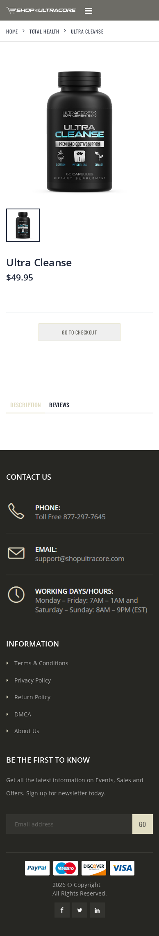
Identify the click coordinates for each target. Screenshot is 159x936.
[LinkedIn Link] (97, 910)
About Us (26, 731)
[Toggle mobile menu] (88, 10)
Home (12, 31)
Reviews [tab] (59, 404)
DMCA (22, 714)
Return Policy (32, 697)
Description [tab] (25, 404)
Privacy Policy (32, 680)
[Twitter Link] (79, 910)
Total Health (44, 31)
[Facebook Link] (62, 910)
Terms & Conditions (41, 663)
